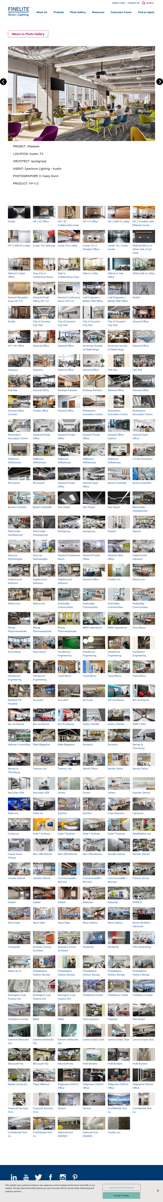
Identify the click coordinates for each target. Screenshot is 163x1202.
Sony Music (139, 627)
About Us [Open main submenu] (41, 12)
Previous (3, 81)
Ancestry (88, 744)
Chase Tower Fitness (15, 855)
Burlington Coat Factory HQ (17, 996)
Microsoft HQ (15, 1063)
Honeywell (14, 947)
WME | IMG (139, 724)
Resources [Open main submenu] (98, 12)
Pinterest (75, 1177)
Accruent (38, 700)
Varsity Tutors (90, 768)
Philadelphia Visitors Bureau (41, 972)
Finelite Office (40, 410)
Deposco (13, 369)
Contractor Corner (121, 12)
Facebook (50, 1177)
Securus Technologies (15, 557)
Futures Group (141, 878)
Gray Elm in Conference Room (43, 275)
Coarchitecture (116, 813)
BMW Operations (92, 627)
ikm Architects (116, 700)
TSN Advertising (142, 947)
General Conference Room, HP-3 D (69, 299)
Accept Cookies (121, 1195)
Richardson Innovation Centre (93, 412)
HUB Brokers (90, 1063)
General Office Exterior (116, 436)
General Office (141, 321)
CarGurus (138, 813)
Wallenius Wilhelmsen (14, 460)
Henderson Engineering (64, 653)
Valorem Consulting (19, 744)
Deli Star (112, 369)
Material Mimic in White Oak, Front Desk (142, 249)
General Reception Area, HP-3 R (18, 299)
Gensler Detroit (116, 854)
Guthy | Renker (91, 724)
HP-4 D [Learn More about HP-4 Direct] (34, 183)
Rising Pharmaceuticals (17, 629)
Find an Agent (146, 12)
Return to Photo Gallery (28, 34)
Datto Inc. (13, 813)
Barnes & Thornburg (139, 746)
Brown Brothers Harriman (141, 924)
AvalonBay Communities (65, 605)
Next (159, 81)
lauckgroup (64, 531)
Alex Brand (139, 1019)
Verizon (62, 1108)
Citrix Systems (91, 1019)
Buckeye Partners (67, 390)
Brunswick (14, 483)
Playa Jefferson (41, 1084)
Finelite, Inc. (114, 579)
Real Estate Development (140, 508)
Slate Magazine (41, 744)
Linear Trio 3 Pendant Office (91, 247)
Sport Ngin (14, 922)
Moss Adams (90, 922)
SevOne (62, 813)
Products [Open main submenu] (58, 12)
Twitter (38, 1177)
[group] (81, 115)
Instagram (63, 1177)
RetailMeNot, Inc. (142, 833)
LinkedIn (14, 1177)
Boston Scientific (117, 483)
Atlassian (88, 902)
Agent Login (118, 2)
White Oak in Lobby (144, 273)
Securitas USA (16, 792)
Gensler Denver (141, 792)
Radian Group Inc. (18, 1084)
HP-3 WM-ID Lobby (19, 245)
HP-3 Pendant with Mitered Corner (143, 223)
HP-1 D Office (90, 221)
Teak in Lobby (90, 273)
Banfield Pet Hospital (14, 701)
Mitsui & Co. (15, 971)
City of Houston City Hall (42, 323)
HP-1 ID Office (41, 221)
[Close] (157, 1190)
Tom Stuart (64, 507)
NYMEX (137, 902)
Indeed (11, 902)
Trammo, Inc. (40, 768)
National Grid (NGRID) (65, 1134)
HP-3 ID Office (16, 345)
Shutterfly (88, 947)
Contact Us (134, 2)
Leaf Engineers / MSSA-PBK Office (93, 299)
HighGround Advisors (140, 557)
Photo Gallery (78, 12)
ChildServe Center (93, 995)
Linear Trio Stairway (44, 245)
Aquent (112, 531)
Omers (61, 792)
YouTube (26, 1177)
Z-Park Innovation (143, 458)
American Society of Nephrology (93, 347)
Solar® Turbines (41, 833)
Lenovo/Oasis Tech (93, 1039)
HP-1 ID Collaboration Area (68, 223)
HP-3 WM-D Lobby (118, 221)
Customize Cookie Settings (121, 1187)
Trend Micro (64, 676)
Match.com (139, 579)
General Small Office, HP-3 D (41, 299)
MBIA (36, 1019)
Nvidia (11, 221)
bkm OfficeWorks (42, 854)
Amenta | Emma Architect (42, 948)
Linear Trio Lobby (67, 245)
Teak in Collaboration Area (68, 275)
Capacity (112, 1019)
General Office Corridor (16, 412)
